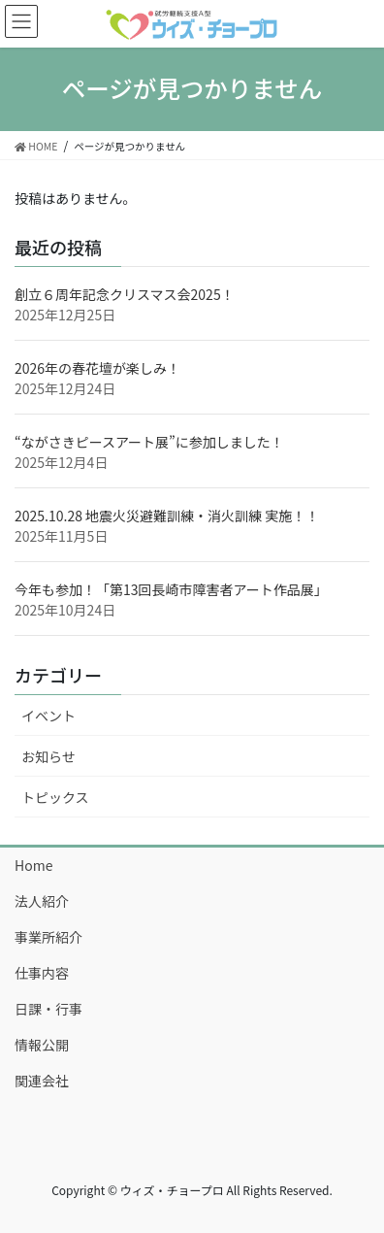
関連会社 (42, 1080)
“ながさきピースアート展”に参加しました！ (149, 441)
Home (33, 865)
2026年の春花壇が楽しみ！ (97, 368)
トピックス (55, 797)
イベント (48, 715)
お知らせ (48, 756)
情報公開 (42, 1044)
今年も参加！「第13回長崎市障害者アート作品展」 (171, 589)
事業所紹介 (48, 937)
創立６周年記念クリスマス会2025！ (125, 294)
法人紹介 (42, 901)
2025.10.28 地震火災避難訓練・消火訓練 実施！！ (167, 515)
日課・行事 (48, 1008)
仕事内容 (42, 973)
